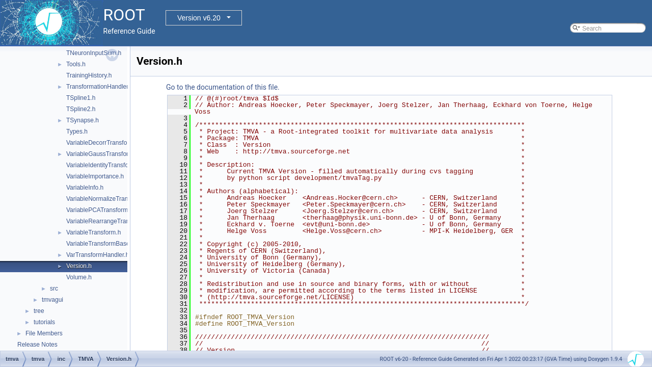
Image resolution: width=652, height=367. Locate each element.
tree (39, 310)
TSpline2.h (80, 109)
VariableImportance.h (95, 176)
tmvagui (52, 299)
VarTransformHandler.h (97, 254)
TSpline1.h (80, 97)
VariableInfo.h (84, 187)
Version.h (79, 266)
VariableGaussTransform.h (102, 154)
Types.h (77, 131)
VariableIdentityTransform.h (103, 165)
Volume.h (79, 277)
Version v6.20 (199, 18)
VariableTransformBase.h (100, 243)
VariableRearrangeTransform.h (108, 221)
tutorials (44, 322)
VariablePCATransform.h (99, 210)
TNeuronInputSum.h (93, 53)
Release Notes (37, 344)
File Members (44, 333)
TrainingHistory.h (89, 75)
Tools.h (76, 64)
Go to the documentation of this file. (223, 87)
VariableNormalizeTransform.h (107, 198)
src (54, 288)
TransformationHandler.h (99, 86)
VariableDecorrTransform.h (102, 142)
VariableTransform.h (93, 232)
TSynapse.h (82, 120)
